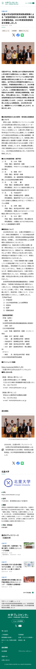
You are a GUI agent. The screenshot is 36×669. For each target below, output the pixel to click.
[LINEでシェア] (22, 35)
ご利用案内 (5, 635)
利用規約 (21, 635)
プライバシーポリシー (25, 651)
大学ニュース (5, 31)
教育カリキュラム (23, 31)
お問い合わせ (6, 660)
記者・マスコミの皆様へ (25, 637)
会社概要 (4, 651)
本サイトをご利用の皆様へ (9, 641)
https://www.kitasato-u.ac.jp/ (11, 495)
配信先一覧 (21, 640)
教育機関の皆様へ (7, 637)
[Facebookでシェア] (18, 35)
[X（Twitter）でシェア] (13, 35)
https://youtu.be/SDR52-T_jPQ (12, 367)
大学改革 (14, 31)
